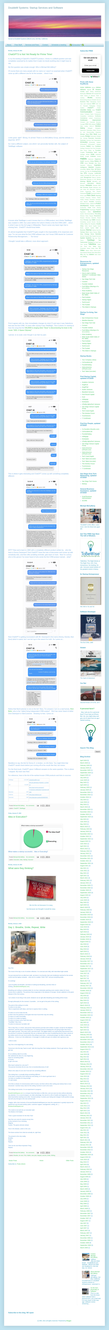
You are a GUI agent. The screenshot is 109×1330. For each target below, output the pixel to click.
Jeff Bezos (98, 169)
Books (90, 98)
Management (87, 177)
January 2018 (84, 959)
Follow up (91, 150)
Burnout (99, 99)
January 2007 (84, 1235)
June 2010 (83, 1159)
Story (81, 234)
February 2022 (85, 851)
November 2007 (85, 1216)
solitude (87, 228)
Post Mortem (84, 201)
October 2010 (84, 1152)
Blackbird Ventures (88, 392)
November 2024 (85, 795)
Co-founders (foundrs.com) (90, 429)
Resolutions (97, 216)
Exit (93, 140)
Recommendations (89, 213)
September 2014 (85, 1047)
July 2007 (83, 1223)
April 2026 (83, 760)
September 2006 (85, 1245)
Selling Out (87, 223)
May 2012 (83, 1108)
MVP (99, 185)
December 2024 (85, 792)
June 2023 (83, 821)
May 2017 (83, 976)
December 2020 (85, 885)
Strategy (86, 234)
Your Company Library (89, 360)
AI (93, 89)
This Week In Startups (89, 307)
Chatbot (82, 107)
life (90, 175)
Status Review (93, 232)
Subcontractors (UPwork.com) (87, 368)
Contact (45, 45)
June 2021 (83, 870)
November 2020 (85, 888)
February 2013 (85, 1086)
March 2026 (84, 763)
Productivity (83, 207)
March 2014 (84, 1061)
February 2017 (85, 983)
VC (100, 248)
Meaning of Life (91, 179)
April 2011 (83, 1137)
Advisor (98, 87)
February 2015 (85, 1034)
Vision (91, 250)
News (84, 189)
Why (81, 254)
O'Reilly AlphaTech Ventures (91, 404)
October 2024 (84, 797)
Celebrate (88, 103)
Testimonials (83, 242)
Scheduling (83, 222)
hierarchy (87, 161)
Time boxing (83, 244)
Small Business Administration (87, 497)
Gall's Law (97, 152)
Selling (82, 223)
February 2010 (85, 1169)
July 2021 (83, 868)
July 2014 (83, 1052)
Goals (92, 154)
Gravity (99, 156)
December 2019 (85, 914)
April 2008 (83, 1206)
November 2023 (85, 812)
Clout (93, 110)
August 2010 (84, 1157)
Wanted (85, 252)
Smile (48, 1155)
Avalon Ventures (87, 389)
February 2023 (85, 829)
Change (99, 105)
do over (21, 1155)
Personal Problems (96, 193)
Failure (88, 146)
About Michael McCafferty (95, 1272)
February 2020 (85, 910)
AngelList (85, 385)
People (88, 193)
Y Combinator (86, 418)
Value (94, 246)
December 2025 (85, 770)
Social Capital (92, 226)
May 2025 (83, 782)
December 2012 (85, 1091)
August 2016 (84, 993)
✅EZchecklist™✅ (77, 45)
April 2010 (83, 1164)
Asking (91, 91)
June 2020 (83, 900)
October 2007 (84, 1218)
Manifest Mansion (87, 320)
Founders (98, 150)
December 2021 (85, 856)
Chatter (99, 107)
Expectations (97, 140)
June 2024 (83, 802)
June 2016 (83, 998)
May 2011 (83, 1135)
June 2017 (83, 973)
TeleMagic (22, 808)
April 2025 (83, 785)
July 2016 (83, 995)
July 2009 (83, 1179)
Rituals (99, 217)
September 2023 (85, 817)
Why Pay (85, 254)
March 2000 (84, 1248)
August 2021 (84, 866)
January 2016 (84, 1010)
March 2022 (84, 848)
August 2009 (84, 1177)
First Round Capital (88, 394)
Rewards (94, 217)
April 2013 (83, 1081)
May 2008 (83, 1203)
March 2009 (84, 1189)
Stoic (99, 232)
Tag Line (94, 238)
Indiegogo (85, 399)
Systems (88, 238)
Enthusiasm (93, 136)
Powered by (90, 76)
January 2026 (84, 768)
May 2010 (83, 1162)
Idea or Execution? (17, 816)
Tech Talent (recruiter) (89, 371)
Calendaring (93, 101)
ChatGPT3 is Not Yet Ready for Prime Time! (30, 54)
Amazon (98, 89)
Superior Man (88, 236)
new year (34, 1155)
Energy (87, 136)
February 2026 (85, 765)
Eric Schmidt (83, 138)
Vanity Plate (94, 248)
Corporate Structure (95, 122)
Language (90, 173)
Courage (82, 124)
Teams (82, 240)
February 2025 (85, 787)
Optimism (98, 189)
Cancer (99, 101)
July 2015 (83, 1022)
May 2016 (83, 1000)
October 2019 (84, 919)
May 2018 (83, 949)
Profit (89, 207)
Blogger (68, 1321)
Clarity (89, 110)
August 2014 (84, 1049)
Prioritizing (98, 201)
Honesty (91, 163)
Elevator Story (84, 134)
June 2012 (83, 1106)
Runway (86, 220)
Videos (87, 250)
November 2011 (85, 1123)
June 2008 (83, 1201)
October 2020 (84, 890)
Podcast (82, 197)
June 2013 (83, 1076)
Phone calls (83, 195)
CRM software (92, 124)
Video (82, 250)
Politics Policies (84, 199)
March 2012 (84, 1113)
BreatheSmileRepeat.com (21, 986)
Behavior (89, 93)
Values (88, 248)
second (44, 1155)
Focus (85, 150)
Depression (83, 130)
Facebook (82, 146)
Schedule (98, 219)
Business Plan (84, 101)
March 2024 (84, 807)
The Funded (86, 304)
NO (88, 189)
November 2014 (85, 1042)
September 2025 (85, 772)
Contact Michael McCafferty (93, 1255)
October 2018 (84, 939)
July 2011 (83, 1130)
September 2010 (85, 1154)
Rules (81, 219)
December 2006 (85, 1238)
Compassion (97, 114)
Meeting (99, 179)
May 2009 (83, 1184)
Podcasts (88, 197)
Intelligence (83, 167)
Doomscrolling (90, 132)
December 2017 (85, 961)
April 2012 (83, 1110)
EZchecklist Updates (95, 142)
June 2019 (83, 927)
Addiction (88, 87)
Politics (99, 197)
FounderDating (87, 365)
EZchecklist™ (83, 144)
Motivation (89, 185)
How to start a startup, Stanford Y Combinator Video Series (91, 274)
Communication (86, 112)
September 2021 (85, 863)
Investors (98, 167)
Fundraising (89, 152)
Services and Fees (32, 45)
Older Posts (70, 1160)
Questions (97, 212)
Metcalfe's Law (96, 181)
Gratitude (93, 156)
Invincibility (83, 169)
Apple (87, 91)
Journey (82, 171)
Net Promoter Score (86, 187)
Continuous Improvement (90, 120)
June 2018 (83, 946)
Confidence (91, 116)
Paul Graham (86, 297)
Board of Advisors (89, 95)
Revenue (88, 217)
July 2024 (83, 799)
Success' (30, 859)
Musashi (95, 185)
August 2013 (84, 1074)
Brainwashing (83, 99)
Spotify (92, 228)
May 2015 (83, 1027)
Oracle (82, 191)
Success (98, 234)
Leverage (86, 175)
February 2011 (85, 1142)
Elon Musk (93, 134)
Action (82, 87)
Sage (90, 219)
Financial (87, 148)
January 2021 (84, 883)
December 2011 (85, 1120)
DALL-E (92, 126)
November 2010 (85, 1150)
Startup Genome (96, 230)
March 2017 (84, 981)
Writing (53, 1155)
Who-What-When (96, 252)
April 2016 (83, 1003)
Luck (81, 177)
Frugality (82, 152)
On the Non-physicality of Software (94, 1289)
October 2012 (84, 1096)
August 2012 (84, 1101)
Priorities (91, 201)
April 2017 (83, 978)
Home (41, 1160)
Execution (16, 859)
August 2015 (84, 1020)
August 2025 (84, 775)
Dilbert (94, 130)
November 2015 (85, 1015)
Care (81, 103)
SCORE (84, 500)
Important (82, 165)
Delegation (98, 128)
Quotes (82, 213)
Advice (93, 87)
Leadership (97, 173)
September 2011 (85, 1125)
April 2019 (83, 932)
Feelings (82, 148)
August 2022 (84, 841)
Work (96, 254)
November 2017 (85, 963)
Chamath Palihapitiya (89, 105)
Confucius (98, 116)
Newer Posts (13, 1160)
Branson (90, 99)
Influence (89, 165)
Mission (98, 183)
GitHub (87, 154)
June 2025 (83, 780)
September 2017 (85, 968)
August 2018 (84, 941)
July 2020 (83, 897)
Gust (83, 397)
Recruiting (98, 214)
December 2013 (85, 1069)
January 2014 (84, 1066)
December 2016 (85, 988)
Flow (81, 150)
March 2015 (84, 1032)
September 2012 (85, 1098)
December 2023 (85, 809)
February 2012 (85, 1115)
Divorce (99, 130)
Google (87, 156)
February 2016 (85, 1008)
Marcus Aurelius (96, 177)
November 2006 (85, 1240)
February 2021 (85, 880)
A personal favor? (87, 708)
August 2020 (84, 895)
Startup (25, 859)
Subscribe (90, 70)
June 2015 (83, 1025)
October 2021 (84, 861)
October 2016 (84, 990)
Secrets (94, 222)
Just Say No (88, 171)
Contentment (97, 118)
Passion (99, 191)
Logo (96, 175)
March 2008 (84, 1208)
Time (99, 242)
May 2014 (83, 1057)
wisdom (91, 254)
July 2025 (83, 777)
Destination (89, 130)
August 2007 (84, 1221)
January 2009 (84, 1191)
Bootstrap (98, 97)
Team (99, 238)
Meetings (82, 181)
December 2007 (85, 1213)
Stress (92, 234)
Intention (91, 167)
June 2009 (83, 1181)
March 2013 (84, 1083)
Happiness (98, 159)
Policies (94, 197)
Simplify (98, 224)
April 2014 (83, 1059)
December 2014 (85, 1039)
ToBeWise (92, 244)
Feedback (98, 146)
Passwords (83, 193)
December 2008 (85, 1194)
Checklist (83, 110)
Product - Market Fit (90, 203)
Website (89, 252)
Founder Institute (87, 284)
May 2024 (83, 804)
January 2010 (84, 1172)
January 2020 (84, 912)
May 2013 (83, 1079)
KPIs (85, 173)
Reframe (82, 215)
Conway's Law (84, 122)
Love (99, 175)
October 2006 (84, 1243)
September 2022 (85, 839)
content (91, 118)
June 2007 (83, 1225)
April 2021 (83, 875)
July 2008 (83, 1199)
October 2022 (84, 836)
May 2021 (83, 873)
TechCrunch (86, 302)
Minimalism (90, 183)
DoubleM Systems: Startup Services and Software (35, 7)
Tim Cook (95, 242)
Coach (98, 110)
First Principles (97, 148)
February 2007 (85, 1233)
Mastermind (83, 179)
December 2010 (85, 1147)
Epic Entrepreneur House (90, 318)
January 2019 (84, 937)
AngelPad (85, 387)
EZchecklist (84, 142)
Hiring (92, 161)
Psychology (92, 209)
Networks (95, 187)
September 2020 (85, 892)
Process (82, 203)
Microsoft (82, 183)
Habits (29, 1155)
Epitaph (99, 136)
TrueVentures (86, 416)
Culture (98, 124)
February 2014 (85, 1064)
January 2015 (84, 1037)
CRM (86, 124)
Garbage (82, 154)
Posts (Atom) (21, 1164)
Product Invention (95, 205)
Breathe (16, 1155)
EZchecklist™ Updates (94, 144)
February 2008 (85, 1211)
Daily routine (84, 126)
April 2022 (83, 846)
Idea (21, 859)
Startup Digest (86, 300)
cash (84, 103)
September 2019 (85, 922)
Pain (94, 191)
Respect (82, 217)
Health (82, 161)
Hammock (90, 159)
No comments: (30, 805)
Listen (93, 175)
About (9, 45)
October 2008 (84, 1196)
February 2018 (85, 956)
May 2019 (83, 929)
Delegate (90, 128)
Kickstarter (85, 402)
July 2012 (83, 1103)
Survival (99, 236)
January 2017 (84, 985)
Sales (93, 220)
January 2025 (84, 790)
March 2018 (84, 954)
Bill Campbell (95, 93)
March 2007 (84, 1230)
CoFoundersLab (87, 362)
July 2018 (83, 944)
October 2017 (84, 966)
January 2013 (84, 1088)
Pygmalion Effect (85, 211)
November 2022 (85, 834)
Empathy (82, 136)
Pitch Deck (91, 195)
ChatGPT (16, 808)
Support (94, 236)
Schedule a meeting (59, 45)
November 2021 (85, 858)
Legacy (82, 175)
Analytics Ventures (88, 382)
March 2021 (84, 878)
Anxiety (82, 91)
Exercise (88, 140)
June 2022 (83, 843)
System (82, 238)
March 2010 (84, 1167)
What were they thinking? (21, 868)
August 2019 (84, 924)
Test (99, 240)
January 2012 (84, 1118)
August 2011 (84, 1128)
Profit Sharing (96, 207)
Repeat (39, 1155)
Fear (93, 146)
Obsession (92, 189)
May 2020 (83, 902)
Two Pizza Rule (85, 246)
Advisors (83, 89)
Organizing (88, 191)
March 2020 (84, 907)
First (25, 1155)
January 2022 (84, 853)
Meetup (84, 484)
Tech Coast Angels (88, 411)
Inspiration (97, 165)
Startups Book (84, 232)
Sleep (81, 226)
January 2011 (84, 1145)
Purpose (98, 209)
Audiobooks (98, 91)
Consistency (83, 118)
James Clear (90, 169)
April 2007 (83, 1228)
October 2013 (84, 1071)
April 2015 (83, 1030)
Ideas (99, 163)
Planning (98, 195)
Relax (87, 215)
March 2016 (84, 1005)
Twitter (99, 244)
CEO (93, 104)
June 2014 (83, 1054)
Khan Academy (87, 290)
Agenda (89, 89)
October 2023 (84, 814)
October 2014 (84, 1044)
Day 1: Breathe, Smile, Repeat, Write (26, 927)
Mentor (89, 181)
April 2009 (83, 1186)
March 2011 (84, 1140)
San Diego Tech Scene (89, 481)
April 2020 (83, 905)
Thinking (90, 242)
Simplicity (93, 223)
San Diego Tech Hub (88, 279)
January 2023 (84, 831)
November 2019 (85, 917)
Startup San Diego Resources (88, 270)
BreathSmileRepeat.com (15, 1093)
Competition (83, 116)
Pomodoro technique (95, 199)
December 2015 (85, 1012)
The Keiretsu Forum (88, 413)
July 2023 (83, 819)
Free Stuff (18, 45)
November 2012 (85, 1093)
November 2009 (85, 1174)
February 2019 (85, 934)
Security (99, 222)
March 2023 (84, 826)
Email (99, 134)
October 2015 (84, 1017)
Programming (84, 209)
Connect (84, 281)
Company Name (89, 114)
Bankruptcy (83, 93)
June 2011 (83, 1132)
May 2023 (83, 824)
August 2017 (84, 971)
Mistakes (82, 185)
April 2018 (83, 951)
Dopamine (98, 132)
